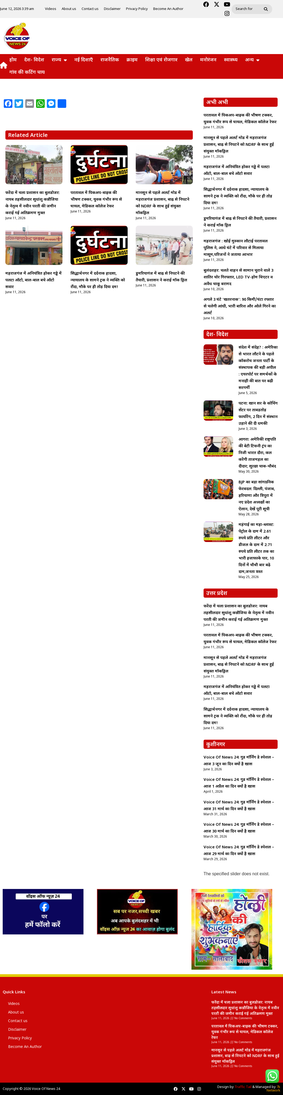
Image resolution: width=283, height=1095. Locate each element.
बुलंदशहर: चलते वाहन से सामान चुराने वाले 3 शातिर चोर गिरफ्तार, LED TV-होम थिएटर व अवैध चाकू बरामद (238, 277)
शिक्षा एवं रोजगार (161, 60)
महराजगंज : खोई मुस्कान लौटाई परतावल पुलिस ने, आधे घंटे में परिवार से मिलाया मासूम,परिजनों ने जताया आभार (236, 248)
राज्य (59, 60)
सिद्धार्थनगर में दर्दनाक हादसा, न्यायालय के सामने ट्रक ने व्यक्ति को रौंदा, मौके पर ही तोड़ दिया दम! (98, 280)
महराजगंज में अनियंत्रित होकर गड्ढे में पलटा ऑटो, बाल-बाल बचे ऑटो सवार (33, 280)
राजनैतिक (109, 60)
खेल (189, 60)
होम (13, 60)
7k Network (273, 1089)
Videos (50, 9)
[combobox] (246, 9)
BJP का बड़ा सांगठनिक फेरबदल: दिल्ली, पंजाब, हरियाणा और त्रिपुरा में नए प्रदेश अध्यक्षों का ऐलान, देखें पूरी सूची (257, 496)
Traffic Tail (243, 1087)
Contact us (90, 9)
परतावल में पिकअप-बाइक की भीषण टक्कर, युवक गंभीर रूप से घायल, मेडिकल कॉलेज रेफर (96, 199)
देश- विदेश (34, 60)
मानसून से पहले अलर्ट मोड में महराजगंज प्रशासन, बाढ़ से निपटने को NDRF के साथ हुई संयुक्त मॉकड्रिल (239, 145)
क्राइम (132, 60)
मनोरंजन (208, 60)
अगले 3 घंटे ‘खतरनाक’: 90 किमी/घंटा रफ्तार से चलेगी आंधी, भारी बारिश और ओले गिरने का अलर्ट (240, 306)
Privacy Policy (137, 9)
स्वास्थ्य (230, 60)
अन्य (252, 60)
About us (69, 9)
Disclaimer (112, 9)
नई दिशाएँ (83, 60)
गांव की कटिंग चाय (27, 72)
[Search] (266, 9)
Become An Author (168, 9)
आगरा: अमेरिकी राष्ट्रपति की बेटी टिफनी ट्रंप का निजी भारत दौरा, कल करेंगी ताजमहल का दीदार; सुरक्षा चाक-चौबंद (257, 453)
